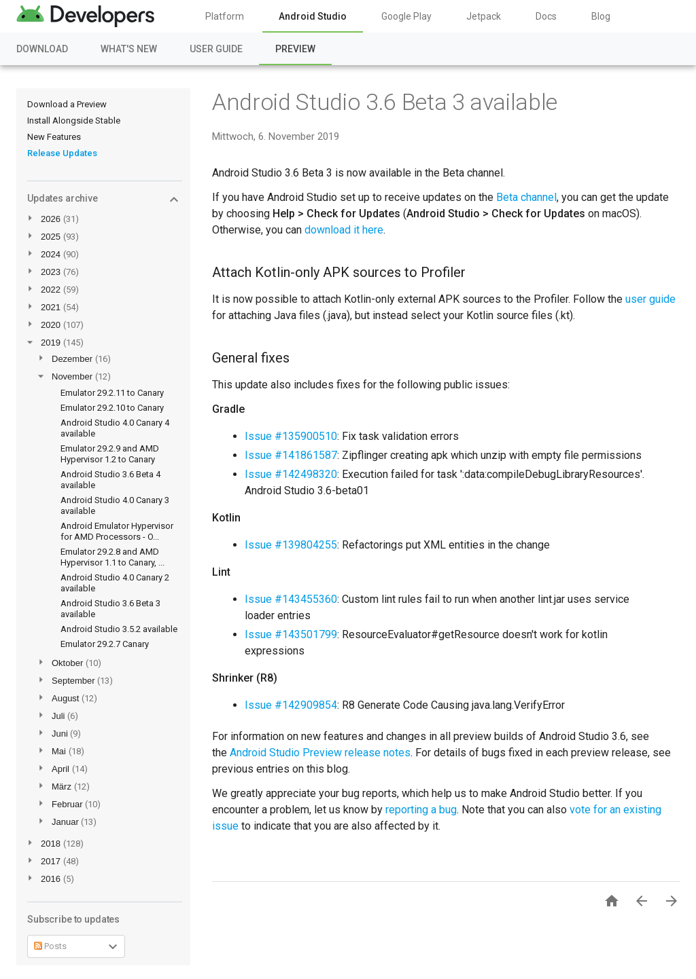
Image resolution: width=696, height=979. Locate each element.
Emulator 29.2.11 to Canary (112, 393)
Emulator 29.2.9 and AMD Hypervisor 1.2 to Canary (109, 453)
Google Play (406, 16)
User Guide (216, 48)
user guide (650, 299)
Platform (224, 16)
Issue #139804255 (291, 544)
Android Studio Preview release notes (320, 752)
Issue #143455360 (291, 599)
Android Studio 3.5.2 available (118, 629)
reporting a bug (421, 809)
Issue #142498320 (291, 474)
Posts (50, 946)
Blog (600, 16)
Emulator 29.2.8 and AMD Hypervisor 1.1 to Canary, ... (112, 557)
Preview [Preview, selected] (295, 48)
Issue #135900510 (291, 436)
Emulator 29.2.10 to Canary (112, 408)
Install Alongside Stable (73, 120)
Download (42, 48)
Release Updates (62, 153)
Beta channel (526, 197)
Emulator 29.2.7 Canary (104, 644)
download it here (343, 229)
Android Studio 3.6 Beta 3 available (384, 101)
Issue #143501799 (291, 634)
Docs (546, 16)
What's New (129, 48)
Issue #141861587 (291, 455)
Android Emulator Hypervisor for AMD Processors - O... (116, 531)
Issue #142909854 (291, 705)
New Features (54, 137)
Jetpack (483, 16)
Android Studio (313, 16)
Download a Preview (67, 104)
